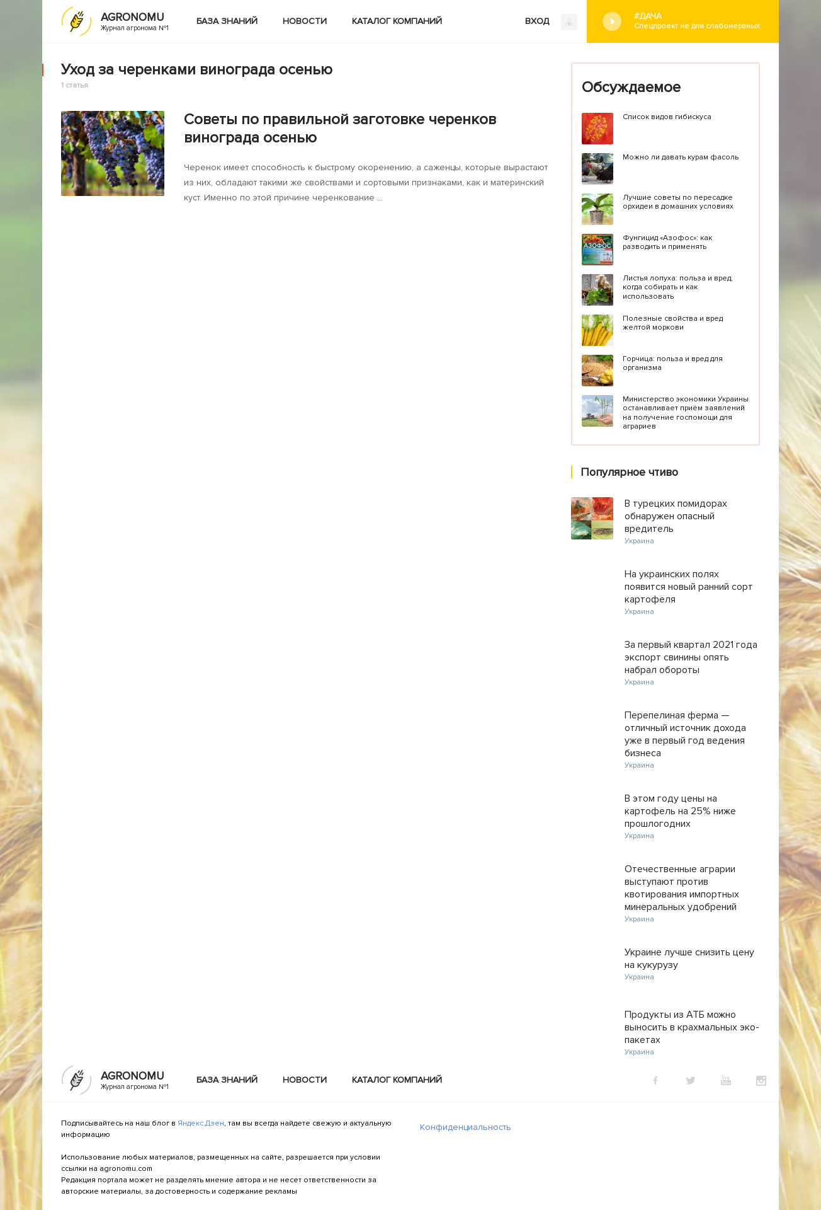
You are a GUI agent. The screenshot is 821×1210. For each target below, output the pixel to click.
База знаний (227, 21)
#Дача (697, 21)
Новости (305, 21)
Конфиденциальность (465, 1127)
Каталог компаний (397, 21)
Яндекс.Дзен (201, 1123)
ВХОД (551, 22)
